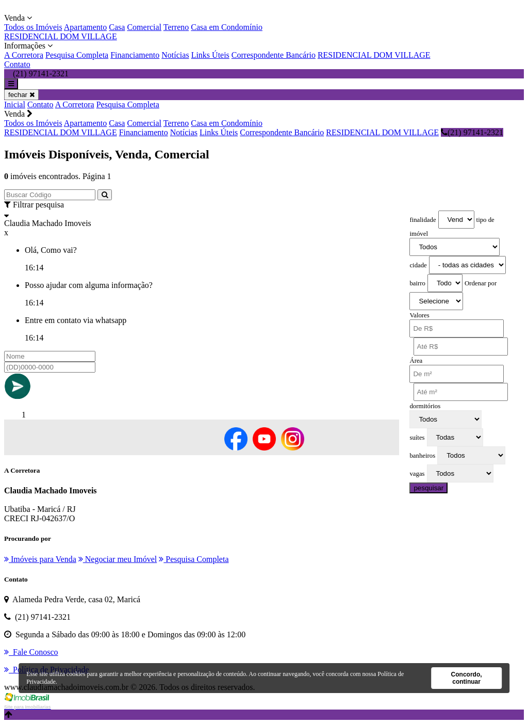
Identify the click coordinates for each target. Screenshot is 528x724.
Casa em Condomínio (226, 27)
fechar (21, 95)
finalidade (422, 219)
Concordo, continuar (466, 678)
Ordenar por (481, 283)
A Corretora (23, 55)
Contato (17, 64)
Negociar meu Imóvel (117, 559)
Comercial (144, 27)
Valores (419, 315)
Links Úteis (210, 55)
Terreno (176, 27)
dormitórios (424, 406)
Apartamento (85, 27)
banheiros (422, 455)
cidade (417, 265)
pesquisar (428, 488)
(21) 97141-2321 (472, 132)
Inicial (14, 104)
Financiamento (134, 55)
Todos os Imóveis (33, 27)
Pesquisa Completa (76, 55)
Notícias (175, 55)
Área (415, 360)
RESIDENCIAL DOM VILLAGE (60, 36)
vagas (416, 473)
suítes (416, 437)
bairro (417, 283)
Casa (117, 27)
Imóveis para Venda (40, 559)
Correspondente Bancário (274, 55)
